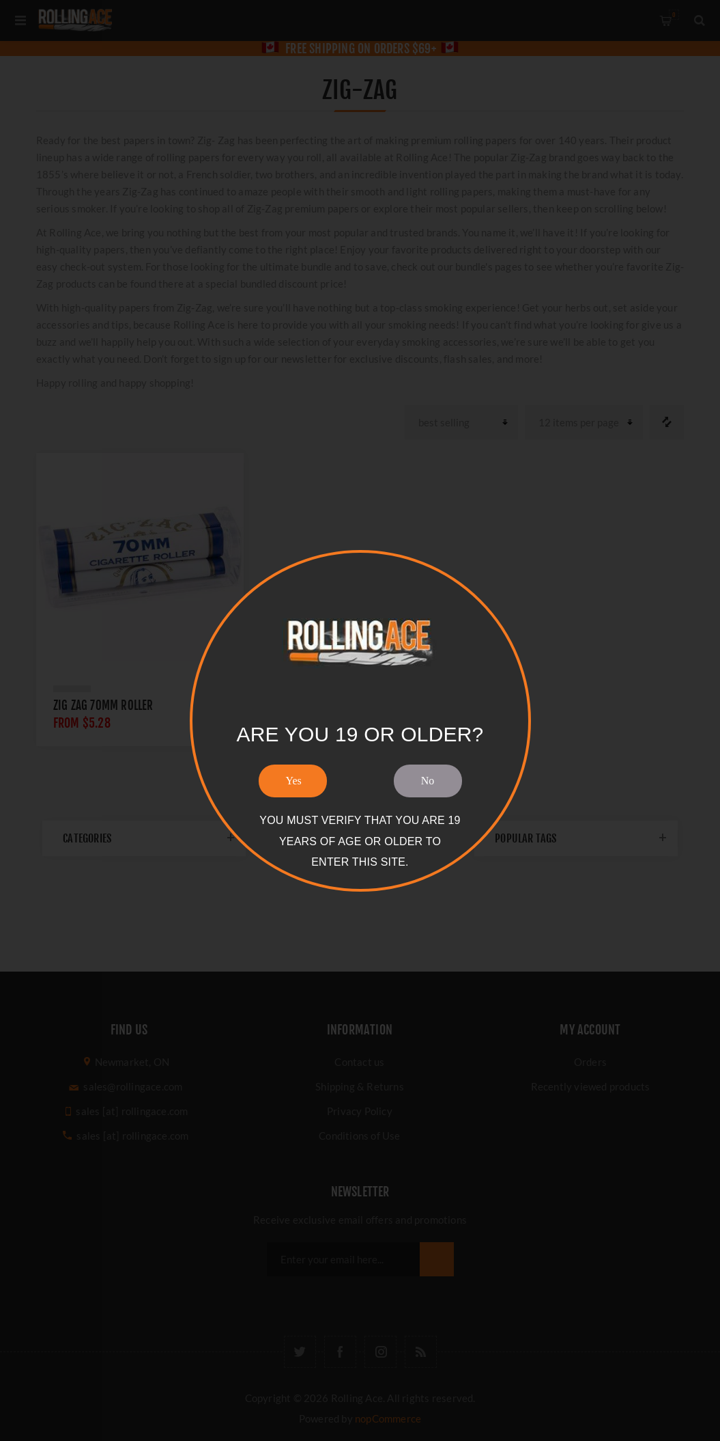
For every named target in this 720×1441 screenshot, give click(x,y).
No (428, 780)
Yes (294, 780)
